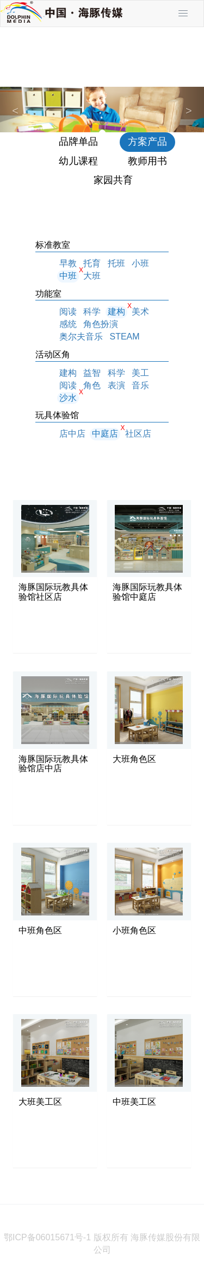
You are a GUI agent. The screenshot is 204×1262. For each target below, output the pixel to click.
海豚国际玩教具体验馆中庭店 (147, 591)
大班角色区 (134, 759)
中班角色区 (40, 930)
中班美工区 (134, 1101)
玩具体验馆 (57, 415)
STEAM (124, 336)
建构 (116, 311)
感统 (68, 324)
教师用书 (147, 161)
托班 (116, 263)
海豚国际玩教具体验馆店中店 (53, 763)
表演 (116, 385)
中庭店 (105, 433)
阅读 (68, 311)
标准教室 (52, 244)
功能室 (48, 293)
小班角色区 (134, 930)
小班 (140, 263)
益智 (92, 372)
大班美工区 (40, 1101)
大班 (92, 275)
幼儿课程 (78, 161)
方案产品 (147, 141)
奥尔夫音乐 (81, 336)
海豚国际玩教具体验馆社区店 (53, 591)
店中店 (72, 433)
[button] (15, 109)
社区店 (138, 433)
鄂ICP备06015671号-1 (47, 1237)
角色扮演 (100, 324)
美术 (140, 311)
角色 (92, 385)
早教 (68, 263)
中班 (68, 275)
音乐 (140, 385)
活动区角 (52, 354)
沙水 (68, 397)
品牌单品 (78, 141)
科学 (92, 311)
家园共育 (113, 180)
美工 (140, 372)
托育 (92, 263)
